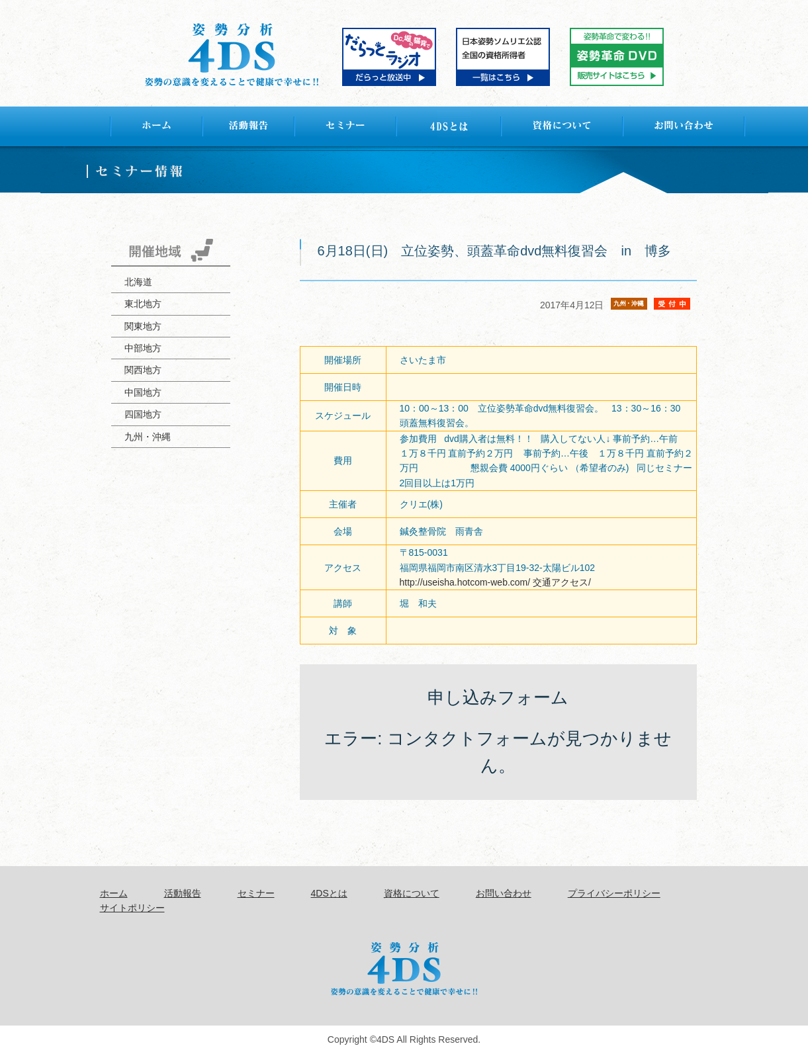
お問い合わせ (503, 893)
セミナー (256, 893)
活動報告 (182, 893)
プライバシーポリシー (614, 893)
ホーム (114, 893)
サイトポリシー (132, 907)
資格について (411, 893)
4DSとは (329, 893)
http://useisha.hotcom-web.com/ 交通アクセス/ (495, 582)
